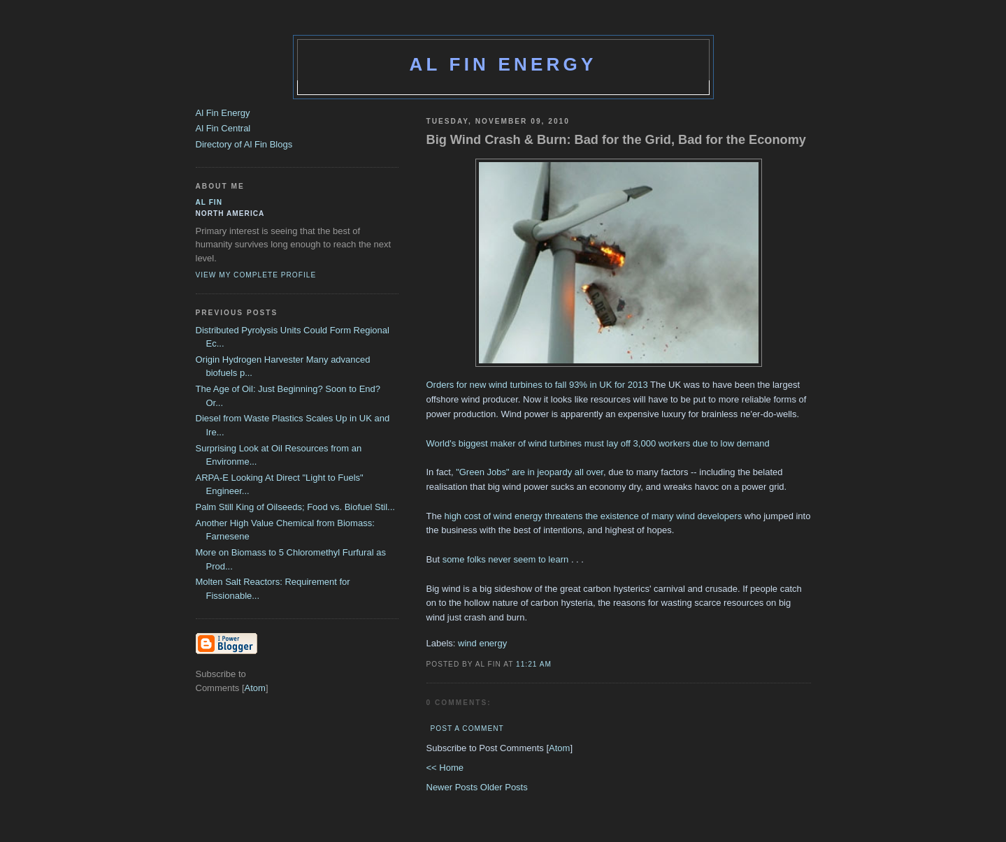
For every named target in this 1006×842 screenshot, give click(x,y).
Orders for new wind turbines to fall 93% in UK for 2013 (537, 384)
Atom (559, 748)
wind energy (482, 643)
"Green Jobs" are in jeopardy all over (529, 472)
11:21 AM (534, 664)
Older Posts (504, 787)
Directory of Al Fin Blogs (244, 144)
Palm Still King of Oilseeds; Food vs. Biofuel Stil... (295, 507)
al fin (209, 202)
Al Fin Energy (503, 64)
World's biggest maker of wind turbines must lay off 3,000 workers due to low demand (598, 443)
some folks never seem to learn (506, 559)
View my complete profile (256, 275)
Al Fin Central (223, 128)
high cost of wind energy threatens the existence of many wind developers (593, 516)
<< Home (445, 767)
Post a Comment (467, 728)
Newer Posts (453, 787)
